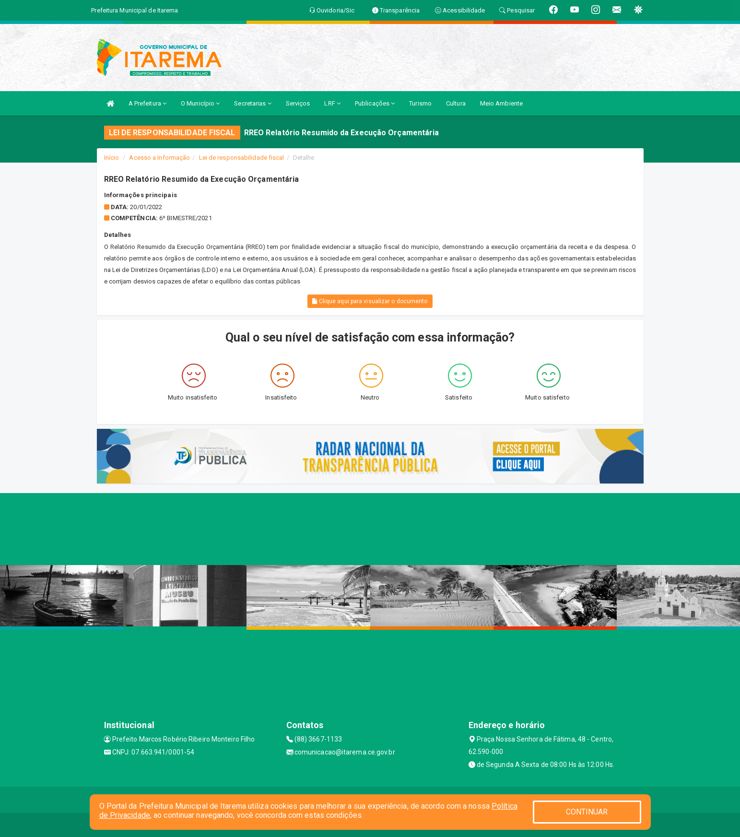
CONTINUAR (587, 811)
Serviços (298, 103)
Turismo (420, 103)
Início (111, 157)
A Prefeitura (147, 103)
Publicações (375, 103)
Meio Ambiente (501, 103)
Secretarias (252, 103)
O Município (200, 103)
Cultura (456, 103)
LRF (332, 103)
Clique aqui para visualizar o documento (369, 301)
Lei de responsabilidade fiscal (241, 157)
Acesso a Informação (159, 157)
